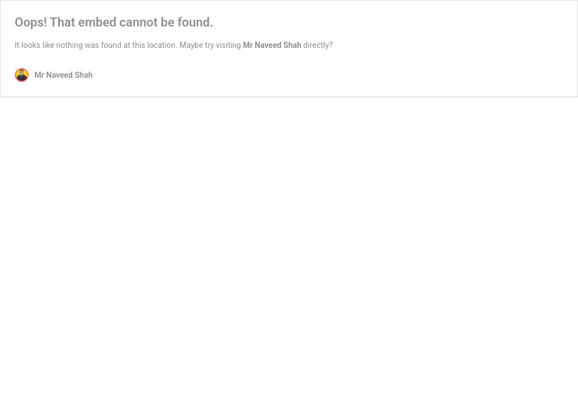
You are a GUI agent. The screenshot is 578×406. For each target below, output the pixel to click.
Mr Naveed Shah (272, 45)
